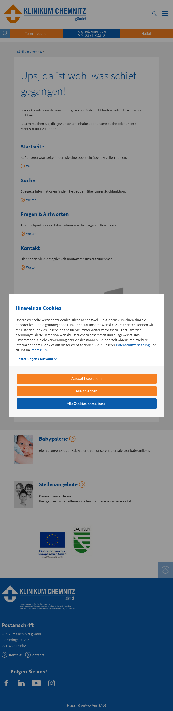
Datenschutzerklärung (133, 345)
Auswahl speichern (86, 378)
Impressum (39, 350)
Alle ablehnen (87, 391)
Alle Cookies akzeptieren (86, 403)
